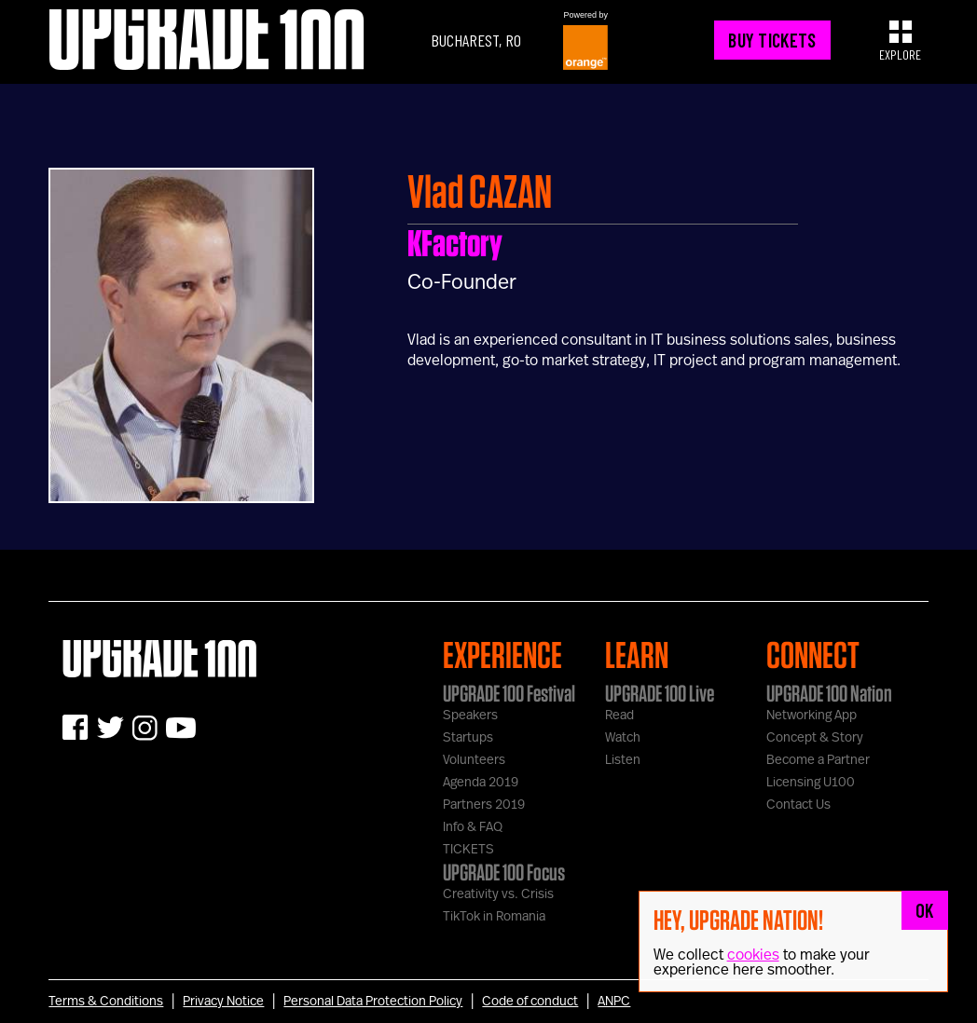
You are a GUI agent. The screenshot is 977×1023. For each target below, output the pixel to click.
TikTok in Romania (494, 916)
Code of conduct (530, 1001)
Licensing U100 (810, 782)
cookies (753, 955)
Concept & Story (814, 737)
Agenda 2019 (480, 782)
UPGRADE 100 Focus (504, 872)
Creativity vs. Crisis (498, 894)
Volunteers (474, 760)
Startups (468, 737)
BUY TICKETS (772, 40)
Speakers (470, 715)
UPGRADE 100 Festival (509, 693)
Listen (622, 760)
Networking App (811, 715)
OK (924, 910)
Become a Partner (818, 760)
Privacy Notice (223, 1001)
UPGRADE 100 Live (659, 693)
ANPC (614, 1001)
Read (619, 715)
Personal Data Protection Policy (372, 1001)
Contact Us (798, 805)
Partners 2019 (484, 805)
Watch (622, 737)
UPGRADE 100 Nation (829, 693)
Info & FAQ (472, 827)
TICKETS (468, 849)
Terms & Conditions (105, 1001)
